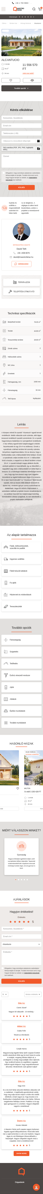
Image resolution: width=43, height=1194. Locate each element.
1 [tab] (15, 879)
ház (21, 1003)
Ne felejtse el (10, 80)
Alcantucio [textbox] (7, 944)
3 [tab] (21, 879)
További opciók (20, 88)
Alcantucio (37, 23)
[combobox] (21, 944)
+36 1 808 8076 (23, 253)
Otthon (4, 23)
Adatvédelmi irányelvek (31, 973)
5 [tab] (27, 879)
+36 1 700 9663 (21, 3)
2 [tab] (18, 879)
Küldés (21, 187)
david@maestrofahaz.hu (23, 257)
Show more (21, 1153)
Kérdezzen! (23, 264)
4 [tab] (24, 879)
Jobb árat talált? (28, 73)
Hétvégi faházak (25, 23)
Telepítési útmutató (23, 291)
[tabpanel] (21, 856)
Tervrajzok (24, 282)
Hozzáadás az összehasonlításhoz (32, 80)
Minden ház (13, 23)
